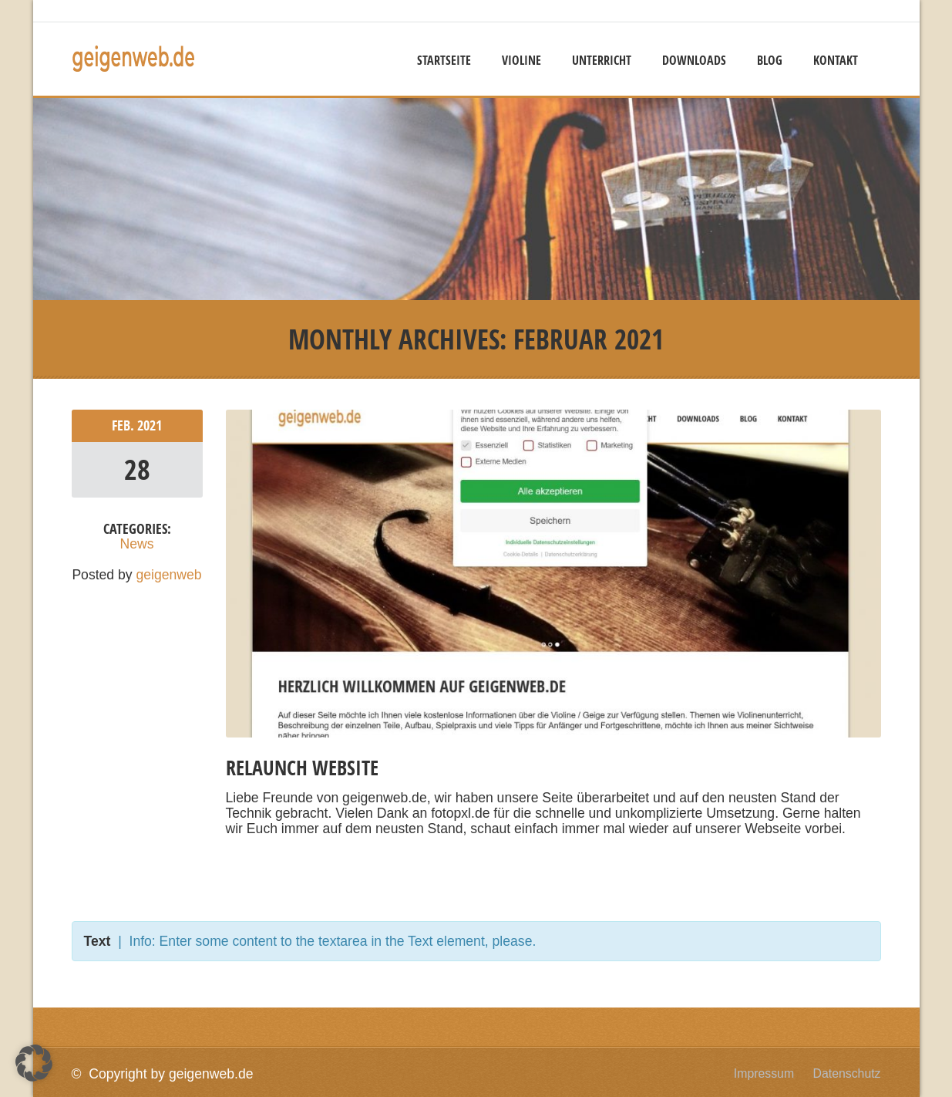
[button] (34, 1063)
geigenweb (169, 574)
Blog (769, 60)
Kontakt (835, 60)
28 (137, 469)
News (137, 544)
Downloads (694, 60)
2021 (149, 425)
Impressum (764, 1073)
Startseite (444, 60)
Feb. (124, 425)
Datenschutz (847, 1073)
